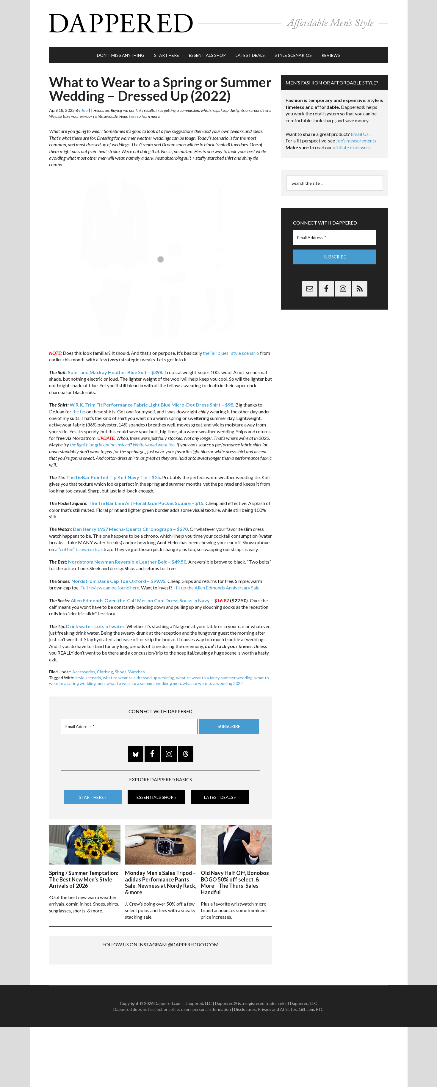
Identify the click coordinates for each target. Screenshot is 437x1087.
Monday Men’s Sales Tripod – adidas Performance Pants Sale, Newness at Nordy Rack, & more (160, 879)
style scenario (88, 674)
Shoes (120, 669)
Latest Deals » (220, 794)
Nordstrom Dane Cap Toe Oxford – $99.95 (118, 578)
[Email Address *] (129, 723)
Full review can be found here (109, 585)
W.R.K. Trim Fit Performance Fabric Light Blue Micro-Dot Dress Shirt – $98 (151, 402)
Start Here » (92, 794)
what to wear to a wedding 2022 (213, 680)
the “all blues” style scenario (231, 350)
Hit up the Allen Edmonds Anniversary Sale (216, 585)
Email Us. (360, 131)
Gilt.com (306, 1069)
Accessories (83, 669)
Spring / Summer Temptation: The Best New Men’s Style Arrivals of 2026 (83, 875)
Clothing (105, 669)
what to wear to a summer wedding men (143, 680)
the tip (78, 408)
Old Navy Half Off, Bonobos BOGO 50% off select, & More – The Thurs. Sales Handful (235, 879)
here (132, 113)
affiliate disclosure (352, 145)
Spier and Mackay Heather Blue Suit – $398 (115, 369)
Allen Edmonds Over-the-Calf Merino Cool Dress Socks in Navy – (150, 597)
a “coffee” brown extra (78, 546)
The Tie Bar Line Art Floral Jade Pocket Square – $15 (145, 500)
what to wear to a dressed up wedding (138, 674)
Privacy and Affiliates (277, 1069)
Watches (136, 669)
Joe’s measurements (356, 138)
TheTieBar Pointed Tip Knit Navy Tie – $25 (113, 474)
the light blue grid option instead (100, 442)
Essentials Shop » (156, 794)
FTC (320, 1069)
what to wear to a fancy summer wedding (214, 674)
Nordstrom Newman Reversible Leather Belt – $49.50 (127, 559)
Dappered (218, 22)
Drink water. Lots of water (95, 623)
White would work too (154, 442)
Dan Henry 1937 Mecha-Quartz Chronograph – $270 (130, 526)
